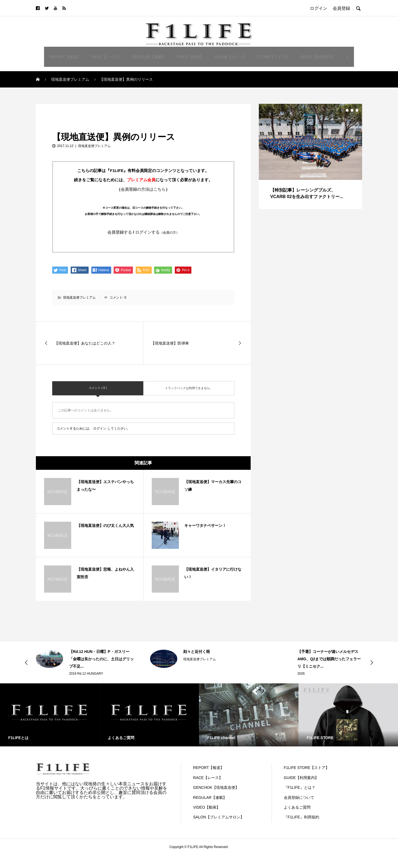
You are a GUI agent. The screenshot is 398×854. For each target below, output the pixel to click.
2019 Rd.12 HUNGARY (86, 673)
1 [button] (342, 110)
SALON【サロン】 (230, 57)
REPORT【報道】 (64, 57)
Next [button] (371, 662)
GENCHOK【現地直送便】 (216, 787)
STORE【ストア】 (273, 57)
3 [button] (352, 110)
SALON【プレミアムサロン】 (218, 817)
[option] (310, 156)
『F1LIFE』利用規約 (301, 817)
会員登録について (299, 797)
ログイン (99, 428)
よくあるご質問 (297, 807)
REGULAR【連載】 (149, 57)
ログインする (157, 232)
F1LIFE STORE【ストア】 (306, 767)
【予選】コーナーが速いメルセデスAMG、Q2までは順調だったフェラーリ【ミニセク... (329, 658)
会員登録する (119, 232)
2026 (301, 673)
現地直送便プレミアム (58, 110)
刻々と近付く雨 (196, 651)
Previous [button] (26, 662)
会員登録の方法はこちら (143, 189)
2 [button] (347, 110)
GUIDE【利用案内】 (317, 57)
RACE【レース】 (106, 57)
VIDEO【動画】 (190, 57)
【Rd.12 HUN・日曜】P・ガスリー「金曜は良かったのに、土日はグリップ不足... (101, 658)
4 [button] (357, 110)
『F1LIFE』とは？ (299, 787)
